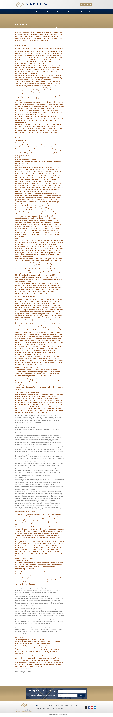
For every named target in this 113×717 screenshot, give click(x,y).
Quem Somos (29, 12)
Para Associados (78, 12)
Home (22, 12)
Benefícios (68, 12)
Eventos (38, 12)
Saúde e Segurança (58, 12)
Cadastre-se (89, 12)
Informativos (46, 12)
